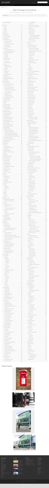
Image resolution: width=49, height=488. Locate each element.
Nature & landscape (31, 91)
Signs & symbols (31, 143)
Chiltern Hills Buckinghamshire (34, 290)
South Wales (31, 339)
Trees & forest (31, 108)
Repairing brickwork (33, 22)
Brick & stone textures (7, 114)
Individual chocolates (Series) (9, 251)
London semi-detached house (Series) (11, 350)
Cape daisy (7, 277)
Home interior (31, 28)
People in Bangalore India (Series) (35, 160)
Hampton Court (32, 306)
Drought (31, 173)
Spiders (6, 68)
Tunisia (5, 32)
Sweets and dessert (7, 248)
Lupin (7, 281)
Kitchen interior (32, 39)
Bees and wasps (7, 65)
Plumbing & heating (8, 337)
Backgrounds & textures (7, 111)
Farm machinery (6, 216)
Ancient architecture (7, 82)
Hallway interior (32, 32)
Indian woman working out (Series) (36, 159)
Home (3, 7)
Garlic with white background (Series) (10, 228)
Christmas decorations (33, 205)
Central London (32, 304)
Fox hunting (7, 59)
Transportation (30, 258)
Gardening (6, 300)
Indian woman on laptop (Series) (35, 157)
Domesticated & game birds (8, 52)
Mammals (5, 69)
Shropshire (30, 327)
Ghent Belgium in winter (33, 222)
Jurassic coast (32, 300)
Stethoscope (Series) (32, 88)
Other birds (6, 75)
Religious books (32, 254)
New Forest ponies (8, 62)
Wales (30, 333)
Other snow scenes (32, 225)
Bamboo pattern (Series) (32, 121)
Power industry (6, 167)
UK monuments (8, 91)
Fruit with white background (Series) (10, 235)
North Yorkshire (31, 316)
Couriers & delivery (31, 280)
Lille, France (27, 462)
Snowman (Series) (32, 232)
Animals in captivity (7, 36)
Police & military (31, 245)
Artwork (5, 101)
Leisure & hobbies (31, 61)
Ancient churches (8, 85)
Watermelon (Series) (8, 239)
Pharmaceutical (31, 85)
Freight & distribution (7, 163)
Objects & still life (30, 120)
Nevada (30, 346)
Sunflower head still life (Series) (34, 137)
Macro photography (32, 101)
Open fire (6, 336)
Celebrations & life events (32, 235)
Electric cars (31, 274)
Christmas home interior (33, 206)
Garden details (7, 290)
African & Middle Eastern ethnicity (34, 146)
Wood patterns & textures (8, 140)
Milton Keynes (32, 291)
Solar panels (31, 189)
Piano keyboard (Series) (8, 108)
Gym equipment (32, 52)
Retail (5, 153)
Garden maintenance (8, 304)
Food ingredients (7, 225)
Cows (6, 206)
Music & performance (7, 107)
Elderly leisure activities (33, 62)
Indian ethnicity (31, 150)
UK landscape (31, 111)
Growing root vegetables (9, 320)
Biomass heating (7, 327)
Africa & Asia (5, 25)
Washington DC (31, 359)
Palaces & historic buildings (9, 97)
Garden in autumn (32, 202)
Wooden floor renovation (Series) (34, 26)
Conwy (31, 336)
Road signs (31, 278)
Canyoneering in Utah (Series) (34, 49)
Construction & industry (7, 157)
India (5, 26)
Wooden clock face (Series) (35, 36)
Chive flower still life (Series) (34, 127)
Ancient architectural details (9, 84)
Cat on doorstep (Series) (8, 49)
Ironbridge (31, 329)
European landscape (32, 97)
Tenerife (6, 179)
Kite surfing (31, 55)
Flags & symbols (31, 343)
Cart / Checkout (39, 464)
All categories (39, 460)
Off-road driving (32, 277)
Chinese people (31, 149)
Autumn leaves (32, 199)
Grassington (31, 317)
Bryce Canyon (32, 353)
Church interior (32, 251)
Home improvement (7, 356)
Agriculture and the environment (9, 199)
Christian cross (32, 248)
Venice (5, 196)
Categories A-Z (39, 461)
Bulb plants (7, 258)
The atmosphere (31, 195)
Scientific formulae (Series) (33, 193)
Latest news (39, 471)
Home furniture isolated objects (35, 35)
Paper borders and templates (9, 131)
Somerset (30, 330)
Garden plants (6, 255)
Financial (5, 144)
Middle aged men (31, 163)
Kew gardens (32, 307)
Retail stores (6, 154)
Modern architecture (7, 104)
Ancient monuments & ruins (9, 88)
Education (30, 238)
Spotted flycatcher (8, 46)
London (30, 303)
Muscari (7, 265)
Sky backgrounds (7, 127)
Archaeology (31, 242)
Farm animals (6, 203)
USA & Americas (30, 342)
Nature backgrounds (7, 120)
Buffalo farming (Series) (8, 205)
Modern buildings (7, 105)
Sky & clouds (31, 107)
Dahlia (7, 278)
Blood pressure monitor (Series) (33, 74)
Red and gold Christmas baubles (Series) (36, 212)
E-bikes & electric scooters (34, 267)
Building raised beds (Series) (9, 313)
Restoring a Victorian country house (30, 460)
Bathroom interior (32, 29)
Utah (29, 352)
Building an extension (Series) (9, 166)
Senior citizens (31, 166)
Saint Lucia (30, 349)
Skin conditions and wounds (33, 87)
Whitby (31, 319)
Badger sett (7, 71)
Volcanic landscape (32, 183)
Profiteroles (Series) (8, 252)
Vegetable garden (8, 324)
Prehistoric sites (6, 110)
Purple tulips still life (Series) (34, 130)
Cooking (5, 222)
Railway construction (7, 169)
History (30, 241)
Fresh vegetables (7, 226)
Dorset (30, 294)
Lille (6, 189)
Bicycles (30, 265)
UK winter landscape (32, 113)
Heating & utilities (7, 326)
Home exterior (6, 340)
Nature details (31, 104)
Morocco (5, 29)
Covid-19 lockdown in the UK (29, 461)
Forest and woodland (32, 98)
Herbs (6, 274)
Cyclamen (7, 261)
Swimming (31, 58)
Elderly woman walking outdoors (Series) (36, 51)
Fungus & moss (31, 100)
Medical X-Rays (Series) (32, 81)
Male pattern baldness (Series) (33, 78)
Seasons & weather (30, 196)
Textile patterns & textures (8, 137)
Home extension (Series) (9, 359)
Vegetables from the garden (9, 229)
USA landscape (31, 114)
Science (30, 192)
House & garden (5, 254)
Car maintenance (32, 271)
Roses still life (32, 134)
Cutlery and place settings (9, 245)
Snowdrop (7, 267)
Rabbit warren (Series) (8, 74)
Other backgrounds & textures (8, 121)
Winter (30, 218)
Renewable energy (31, 185)
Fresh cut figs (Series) (8, 232)
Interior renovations (8, 360)
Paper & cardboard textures (8, 124)
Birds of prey (6, 38)
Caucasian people (31, 147)
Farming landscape (7, 218)
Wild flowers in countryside (34, 117)
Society (29, 234)
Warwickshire (31, 340)
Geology (30, 179)
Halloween (30, 215)
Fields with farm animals (9, 209)
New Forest (31, 310)
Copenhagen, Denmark (7, 182)
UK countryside (31, 110)
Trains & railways (31, 281)
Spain (5, 193)
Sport (29, 64)
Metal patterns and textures (8, 117)
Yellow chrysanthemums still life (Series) (36, 140)
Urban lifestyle (31, 68)
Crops (5, 202)
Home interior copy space (9, 130)
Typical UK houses (8, 353)
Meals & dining (6, 241)
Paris (6, 190)
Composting (7, 301)
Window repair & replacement (34, 25)
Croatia (5, 183)
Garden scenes (6, 287)
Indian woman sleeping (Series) (34, 71)
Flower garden (7, 288)
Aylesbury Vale (32, 287)
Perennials (6, 275)
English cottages (7, 343)
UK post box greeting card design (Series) (11, 134)
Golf (30, 65)
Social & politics (31, 257)
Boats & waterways (31, 268)
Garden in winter (32, 221)
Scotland (30, 326)
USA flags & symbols (32, 350)
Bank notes (6, 143)
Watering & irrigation (8, 310)
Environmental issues (32, 172)
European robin (7, 42)
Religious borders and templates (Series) (11, 133)
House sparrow (7, 45)
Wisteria (7, 271)
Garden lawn (7, 291)
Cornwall (30, 293)
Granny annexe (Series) (8, 347)
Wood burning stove (8, 339)
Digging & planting (8, 303)
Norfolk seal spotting (28, 459)
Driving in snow (32, 219)
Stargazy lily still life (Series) (34, 136)
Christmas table (32, 208)
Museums (31, 244)
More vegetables (7, 323)
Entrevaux (6, 186)
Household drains (8, 333)
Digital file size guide (40, 463)
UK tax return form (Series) (8, 156)
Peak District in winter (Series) (34, 229)
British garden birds (7, 39)
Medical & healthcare (31, 72)
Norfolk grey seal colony (33, 314)
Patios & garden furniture (9, 294)
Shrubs (6, 284)
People (2, 462)
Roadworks (6, 170)
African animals (6, 35)
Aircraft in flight (32, 261)
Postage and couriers (7, 150)
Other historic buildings (8, 95)
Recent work (39, 470)
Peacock (6, 55)
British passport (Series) (32, 123)
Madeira (5, 192)
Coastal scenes (31, 94)
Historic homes (7, 94)
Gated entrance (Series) (8, 346)
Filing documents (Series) (9, 147)
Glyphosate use (32, 176)
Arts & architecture (6, 81)
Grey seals (6, 72)
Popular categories (40, 459)
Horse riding (7, 61)
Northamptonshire (31, 320)
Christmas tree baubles (33, 209)
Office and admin (7, 146)
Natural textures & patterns (8, 118)
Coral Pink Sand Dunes (33, 355)
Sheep (6, 212)
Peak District (31, 323)
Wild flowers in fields (7, 219)
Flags (29, 124)
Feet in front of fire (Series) (33, 45)
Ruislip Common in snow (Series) (34, 231)
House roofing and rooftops (9, 349)
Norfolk (30, 313)
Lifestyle (29, 42)
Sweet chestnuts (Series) (9, 238)
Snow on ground (33, 228)
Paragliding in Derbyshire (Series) (34, 264)
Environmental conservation (33, 170)
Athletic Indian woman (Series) (34, 48)
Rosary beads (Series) (33, 255)
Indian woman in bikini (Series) (35, 156)
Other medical (31, 84)
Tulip (7, 268)
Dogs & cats (6, 48)
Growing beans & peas (8, 314)
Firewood (6, 330)
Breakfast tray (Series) (8, 242)
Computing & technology (32, 169)
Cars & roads (30, 270)
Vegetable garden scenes (9, 297)
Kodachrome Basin (32, 356)
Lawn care (6, 307)
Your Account (33, 2)
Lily (6, 264)
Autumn (30, 198)
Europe (4, 173)
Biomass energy (32, 186)
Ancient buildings (7, 98)
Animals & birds (5, 33)
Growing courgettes (8, 317)
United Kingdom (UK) (31, 284)
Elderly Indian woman (33, 153)
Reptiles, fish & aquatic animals (9, 78)
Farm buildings (6, 215)
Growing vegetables (7, 311)
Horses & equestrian (7, 58)
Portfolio (39, 469)
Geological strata (32, 182)
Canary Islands (6, 176)
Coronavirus (30, 75)
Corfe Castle (31, 297)
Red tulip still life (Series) (33, 133)
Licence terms (39, 462)
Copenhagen (6, 180)
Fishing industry (6, 160)
